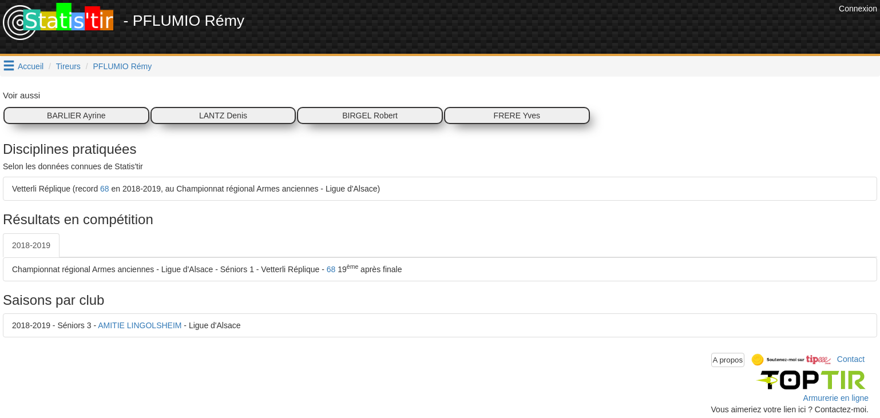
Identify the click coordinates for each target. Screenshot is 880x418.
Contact (851, 359)
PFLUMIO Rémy (122, 66)
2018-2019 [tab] (31, 245)
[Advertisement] (627, 28)
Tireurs (68, 66)
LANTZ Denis (223, 115)
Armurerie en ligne (836, 398)
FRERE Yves (517, 115)
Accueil (30, 66)
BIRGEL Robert (370, 115)
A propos (728, 360)
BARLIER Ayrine (76, 115)
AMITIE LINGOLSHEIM (139, 325)
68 (104, 188)
